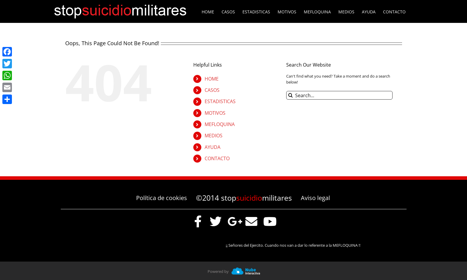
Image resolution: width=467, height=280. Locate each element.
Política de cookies (161, 198)
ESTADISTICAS (220, 101)
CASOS (212, 90)
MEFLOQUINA (220, 124)
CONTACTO (217, 158)
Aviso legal (315, 198)
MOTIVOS (215, 113)
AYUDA (212, 147)
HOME (212, 78)
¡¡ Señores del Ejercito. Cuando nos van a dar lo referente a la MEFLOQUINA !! (295, 245)
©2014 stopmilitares (244, 198)
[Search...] (339, 95)
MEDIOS (213, 135)
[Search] (290, 95)
